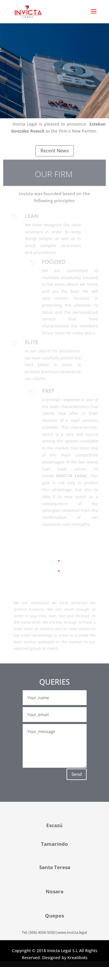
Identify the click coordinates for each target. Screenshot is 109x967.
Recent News (54, 150)
